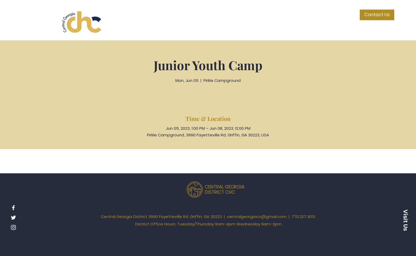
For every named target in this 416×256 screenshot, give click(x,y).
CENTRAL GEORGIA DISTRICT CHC (224, 189)
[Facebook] (13, 207)
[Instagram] (13, 227)
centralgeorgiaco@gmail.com (257, 216)
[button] (405, 220)
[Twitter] (13, 217)
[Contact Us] (377, 15)
